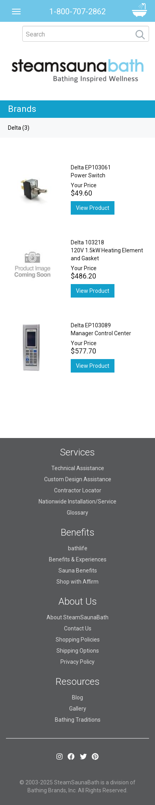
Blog (77, 697)
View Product (92, 208)
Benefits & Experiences (78, 559)
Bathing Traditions (78, 720)
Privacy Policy (77, 662)
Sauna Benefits (77, 570)
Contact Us (77, 628)
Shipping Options (77, 650)
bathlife (77, 548)
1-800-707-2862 (77, 11)
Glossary (77, 512)
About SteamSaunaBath (77, 617)
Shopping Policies (78, 639)
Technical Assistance (77, 468)
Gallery (77, 708)
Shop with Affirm (77, 581)
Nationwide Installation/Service (77, 501)
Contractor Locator (77, 490)
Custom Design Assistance (77, 479)
